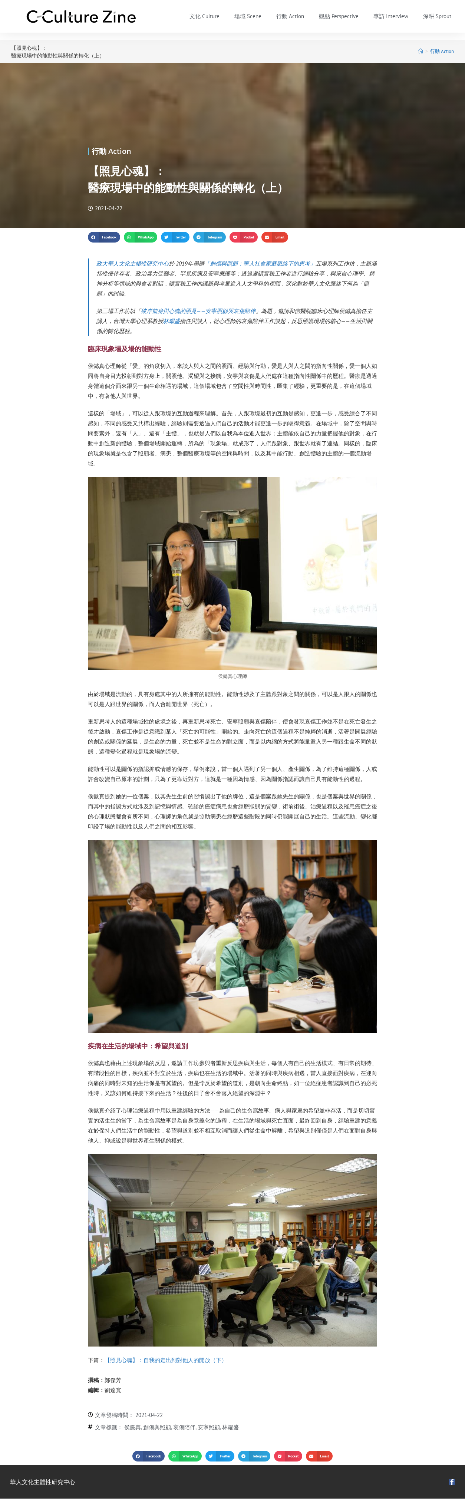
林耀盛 (171, 320)
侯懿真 (132, 1427)
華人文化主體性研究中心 (42, 1482)
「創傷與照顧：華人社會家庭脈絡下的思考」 (260, 263)
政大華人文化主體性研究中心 (132, 263)
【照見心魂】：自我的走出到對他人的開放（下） (166, 1360)
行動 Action (290, 16)
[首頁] (420, 51)
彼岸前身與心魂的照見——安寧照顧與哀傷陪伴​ (198, 310)
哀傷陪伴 (184, 1427)
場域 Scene (247, 16)
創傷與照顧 (157, 1427)
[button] (104, 237)
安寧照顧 (209, 1427)
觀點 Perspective (339, 16)
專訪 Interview (390, 16)
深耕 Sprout (437, 16)
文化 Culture (204, 16)
